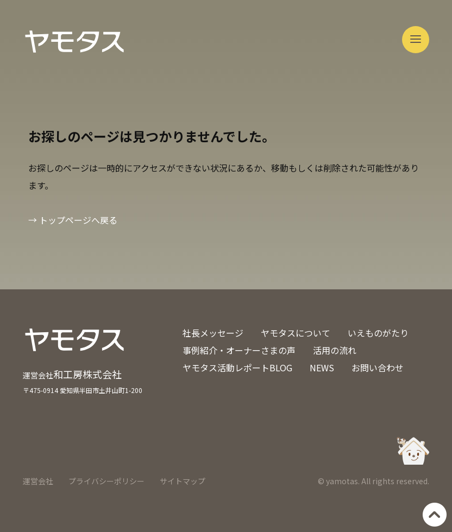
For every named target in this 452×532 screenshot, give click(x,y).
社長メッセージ (213, 332)
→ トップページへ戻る (72, 219)
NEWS (322, 367)
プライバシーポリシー (106, 481)
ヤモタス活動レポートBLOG (237, 367)
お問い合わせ (377, 367)
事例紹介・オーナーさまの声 (239, 350)
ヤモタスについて (295, 332)
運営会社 (38, 481)
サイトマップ (182, 481)
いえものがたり (378, 332)
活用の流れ (334, 350)
